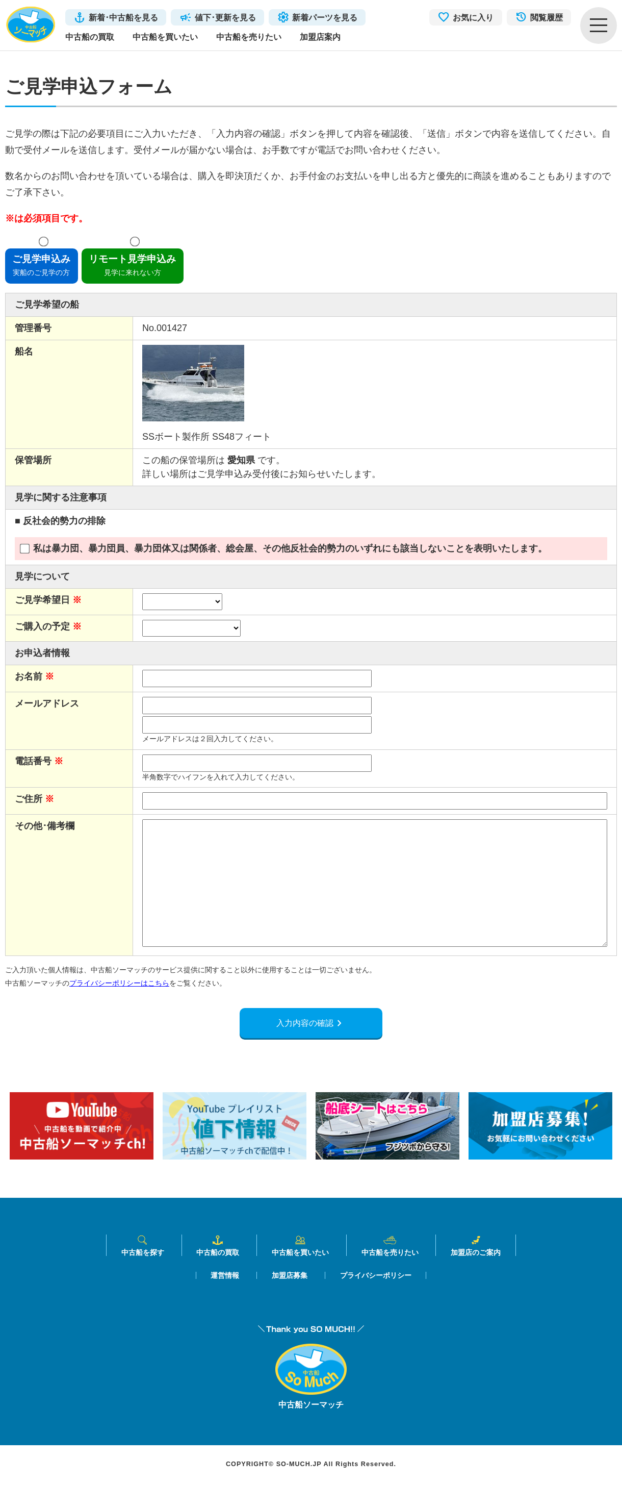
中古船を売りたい (248, 36)
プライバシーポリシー (375, 1276)
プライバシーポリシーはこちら (119, 983)
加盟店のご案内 (476, 1247)
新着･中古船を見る (123, 17)
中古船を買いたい (165, 36)
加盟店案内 (320, 36)
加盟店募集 (289, 1276)
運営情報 (225, 1276)
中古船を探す (142, 1247)
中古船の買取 (89, 36)
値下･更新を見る (225, 17)
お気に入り (473, 17)
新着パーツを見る (324, 17)
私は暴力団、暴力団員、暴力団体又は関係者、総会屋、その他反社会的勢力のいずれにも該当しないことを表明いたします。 (283, 548)
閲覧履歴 (546, 17)
